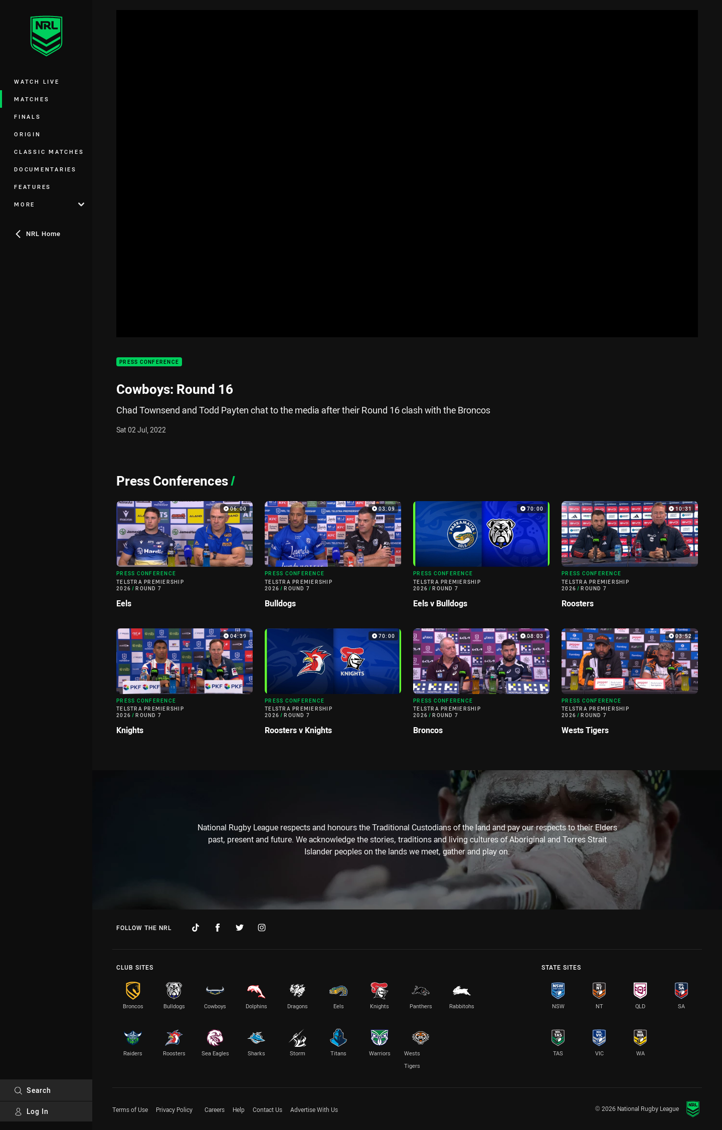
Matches (31, 99)
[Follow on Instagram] (262, 928)
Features (32, 186)
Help (239, 1109)
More (49, 204)
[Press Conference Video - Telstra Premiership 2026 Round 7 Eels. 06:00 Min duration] (184, 558)
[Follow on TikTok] (196, 928)
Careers (215, 1109)
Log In (31, 1111)
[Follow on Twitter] (240, 928)
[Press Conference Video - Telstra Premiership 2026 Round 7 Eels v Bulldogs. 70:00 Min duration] (481, 558)
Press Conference (149, 362)
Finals (27, 116)
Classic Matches (49, 151)
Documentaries (45, 169)
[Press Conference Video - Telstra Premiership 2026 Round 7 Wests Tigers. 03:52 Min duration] (630, 685)
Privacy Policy (174, 1109)
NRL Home (37, 233)
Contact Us (267, 1109)
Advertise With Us (314, 1109)
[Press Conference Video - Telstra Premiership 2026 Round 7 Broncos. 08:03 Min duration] (481, 685)
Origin (27, 134)
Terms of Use (130, 1109)
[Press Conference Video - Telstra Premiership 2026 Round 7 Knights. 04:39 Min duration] (184, 685)
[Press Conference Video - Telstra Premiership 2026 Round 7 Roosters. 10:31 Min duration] (630, 558)
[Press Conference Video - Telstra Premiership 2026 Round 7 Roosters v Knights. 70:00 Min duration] (333, 685)
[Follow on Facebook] (218, 928)
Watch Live (37, 81)
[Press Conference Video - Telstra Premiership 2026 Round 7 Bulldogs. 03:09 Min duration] (333, 558)
